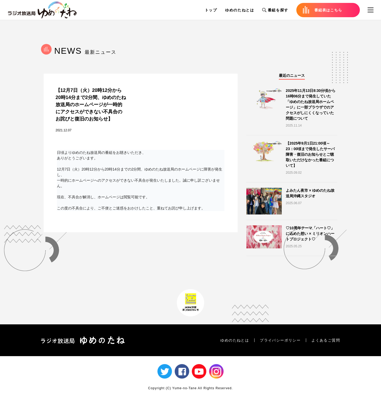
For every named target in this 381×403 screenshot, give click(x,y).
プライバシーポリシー (280, 340)
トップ (211, 10)
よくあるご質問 (325, 340)
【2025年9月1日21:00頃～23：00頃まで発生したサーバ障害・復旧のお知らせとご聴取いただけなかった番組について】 (310, 154)
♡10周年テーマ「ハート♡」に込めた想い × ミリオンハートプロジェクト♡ (310, 233)
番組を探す (275, 10)
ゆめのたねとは (239, 10)
